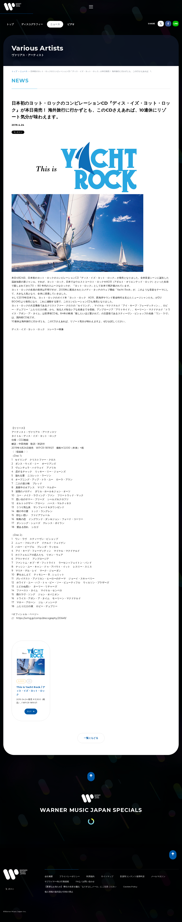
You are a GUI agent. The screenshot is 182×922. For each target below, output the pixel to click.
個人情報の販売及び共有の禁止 (59, 891)
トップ (10, 24)
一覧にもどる (91, 737)
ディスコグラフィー (32, 24)
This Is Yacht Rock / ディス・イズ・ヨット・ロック (30, 691)
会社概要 (49, 876)
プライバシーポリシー (69, 876)
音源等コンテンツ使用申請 (132, 876)
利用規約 (90, 876)
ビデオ (71, 24)
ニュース (55, 24)
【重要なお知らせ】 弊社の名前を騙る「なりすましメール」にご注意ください (80, 886)
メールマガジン (158, 876)
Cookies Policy (130, 886)
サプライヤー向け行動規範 (57, 881)
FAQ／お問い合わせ (85, 881)
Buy (31, 711)
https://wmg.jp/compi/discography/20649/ (41, 618)
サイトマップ (107, 876)
